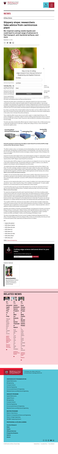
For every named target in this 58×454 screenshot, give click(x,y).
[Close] (44, 68)
